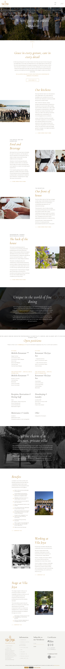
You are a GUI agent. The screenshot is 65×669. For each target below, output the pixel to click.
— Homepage (22, 639)
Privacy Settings (37, 667)
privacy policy (56, 665)
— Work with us (23, 658)
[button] (27, 111)
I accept (26, 667)
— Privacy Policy (24, 656)
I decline (31, 667)
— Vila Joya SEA (23, 647)
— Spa (21, 649)
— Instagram (8, 645)
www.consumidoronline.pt (9, 659)
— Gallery (22, 651)
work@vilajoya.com (21, 344)
